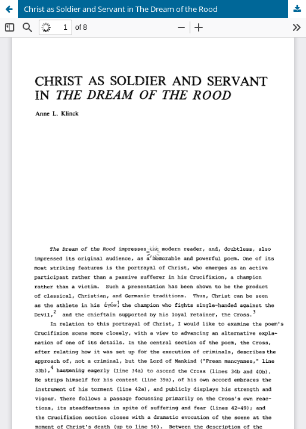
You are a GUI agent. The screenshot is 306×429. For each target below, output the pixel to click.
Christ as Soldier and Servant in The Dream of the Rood (121, 9)
